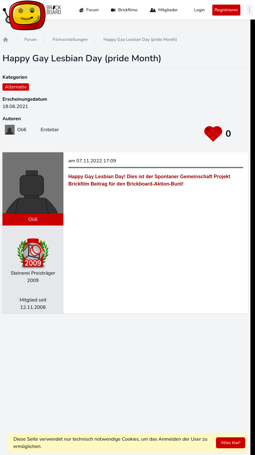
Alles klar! (230, 443)
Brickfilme (124, 10)
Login (199, 10)
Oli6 (33, 219)
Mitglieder (164, 10)
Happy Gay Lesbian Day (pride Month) (140, 39)
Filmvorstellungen (70, 39)
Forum (89, 10)
